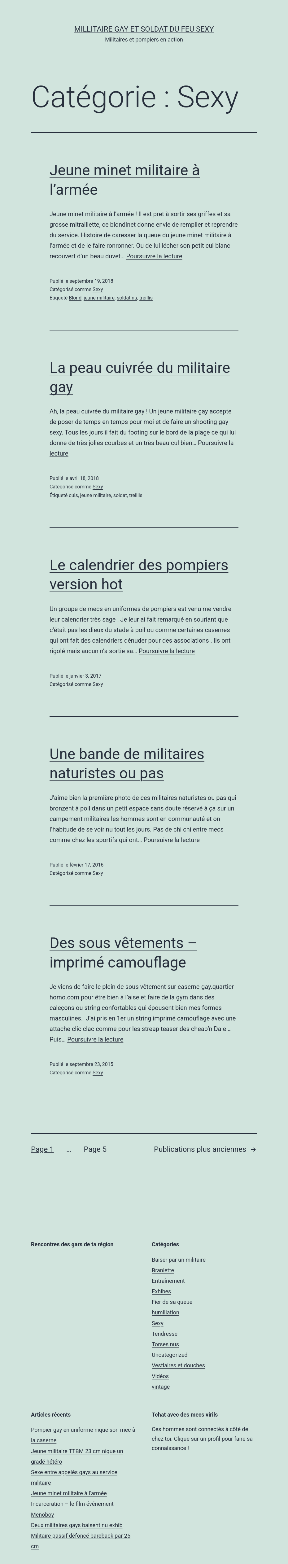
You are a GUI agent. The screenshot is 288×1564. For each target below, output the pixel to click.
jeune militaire (99, 298)
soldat (120, 495)
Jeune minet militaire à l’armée (69, 1493)
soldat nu (127, 298)
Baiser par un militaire (179, 1259)
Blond (75, 298)
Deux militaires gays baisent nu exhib (77, 1525)
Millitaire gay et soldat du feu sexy (144, 29)
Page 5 (95, 1149)
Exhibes (161, 1291)
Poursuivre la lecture (154, 256)
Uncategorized (170, 1355)
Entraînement (168, 1281)
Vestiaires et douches (178, 1365)
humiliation (165, 1312)
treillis (146, 298)
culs (73, 495)
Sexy (98, 289)
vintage (161, 1386)
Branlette (163, 1270)
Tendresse (164, 1333)
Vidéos (160, 1376)
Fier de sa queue (172, 1302)
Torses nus (165, 1344)
